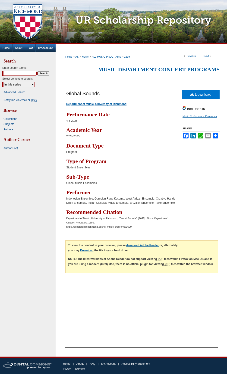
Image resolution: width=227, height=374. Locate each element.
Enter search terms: (14, 67)
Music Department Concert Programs (159, 69)
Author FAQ (10, 148)
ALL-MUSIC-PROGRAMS (106, 56)
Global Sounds (83, 93)
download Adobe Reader (142, 245)
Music (85, 56)
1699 (127, 56)
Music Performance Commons (200, 116)
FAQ (92, 363)
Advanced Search (14, 92)
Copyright (80, 369)
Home (68, 56)
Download (200, 94)
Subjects (8, 124)
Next (206, 56)
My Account (108, 363)
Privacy (67, 369)
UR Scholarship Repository (141, 22)
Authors (8, 129)
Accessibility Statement (136, 363)
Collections (10, 119)
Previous (191, 56)
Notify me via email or (20, 100)
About (80, 363)
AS (77, 56)
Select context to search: (17, 78)
